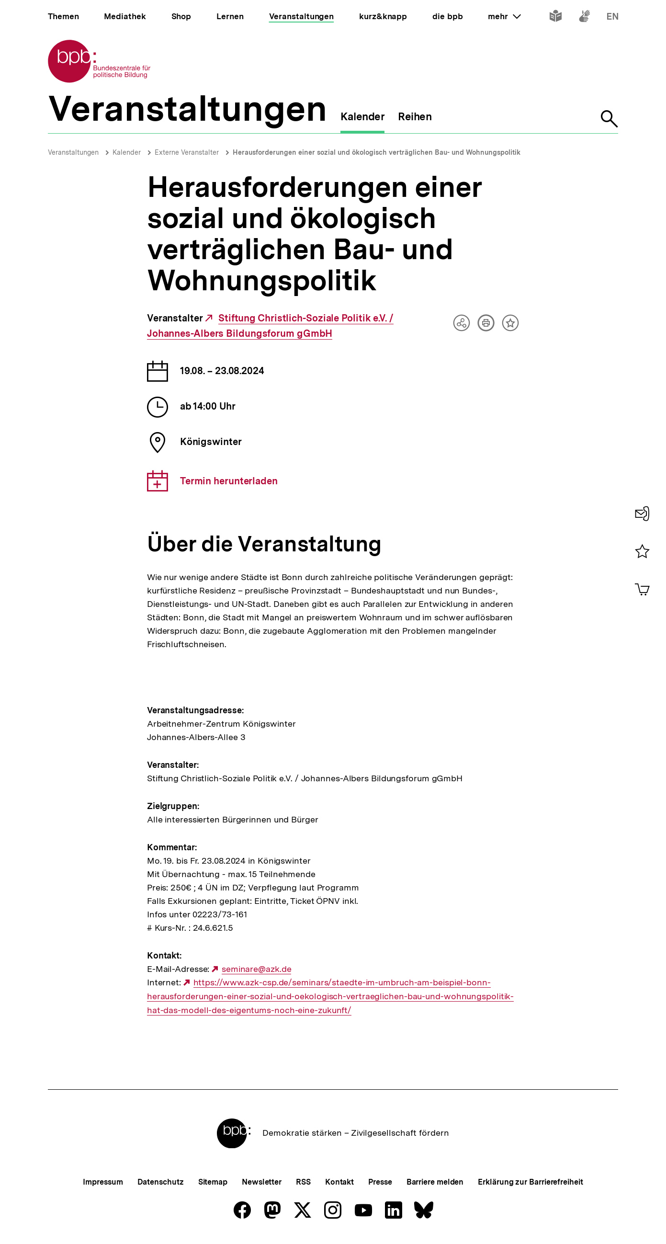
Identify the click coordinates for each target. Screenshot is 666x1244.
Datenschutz (160, 1182)
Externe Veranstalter (187, 152)
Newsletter (262, 1182)
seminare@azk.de (257, 969)
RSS (303, 1182)
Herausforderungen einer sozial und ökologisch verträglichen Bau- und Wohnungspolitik (376, 152)
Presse (380, 1182)
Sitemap (212, 1182)
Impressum (103, 1182)
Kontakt (339, 1182)
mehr (504, 16)
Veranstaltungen (73, 152)
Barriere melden (435, 1182)
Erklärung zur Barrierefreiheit (530, 1182)
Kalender (127, 152)
